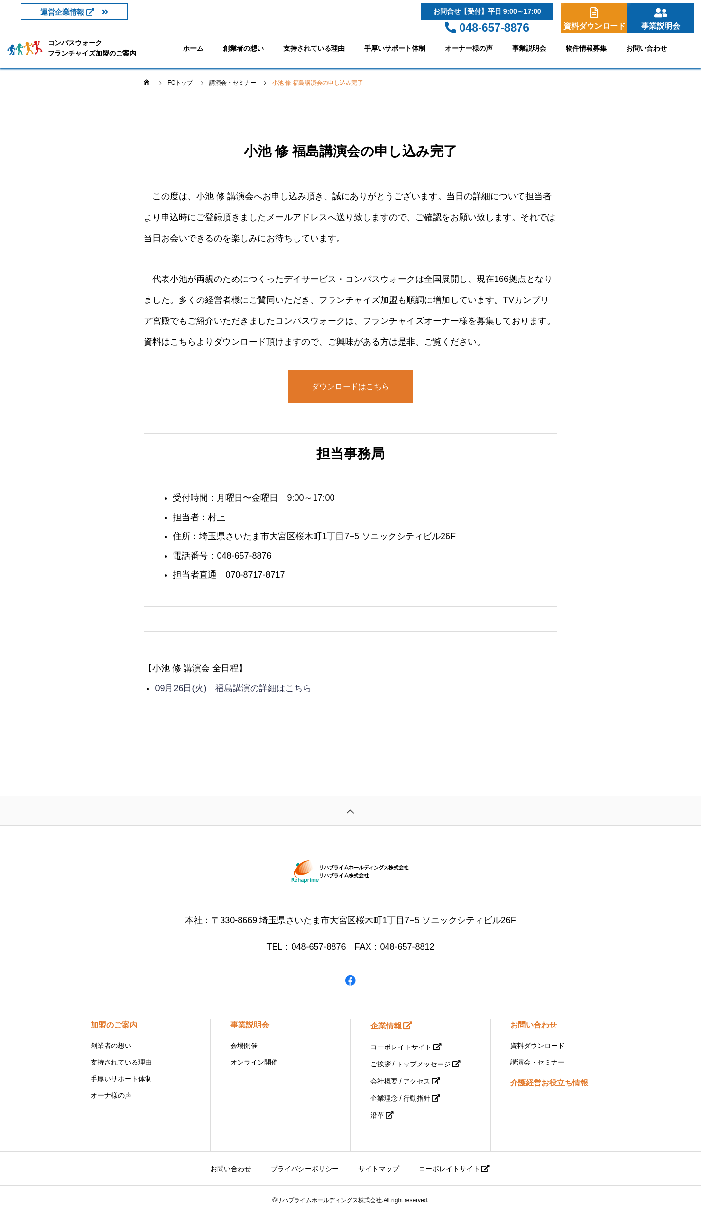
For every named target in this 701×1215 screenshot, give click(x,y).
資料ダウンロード (537, 1045)
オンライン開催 (254, 1062)
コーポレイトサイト (401, 1047)
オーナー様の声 (469, 48)
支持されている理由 (314, 48)
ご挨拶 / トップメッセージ (410, 1064)
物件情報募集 (586, 48)
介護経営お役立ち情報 (549, 1083)
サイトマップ (378, 1169)
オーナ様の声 (111, 1095)
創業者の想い (243, 48)
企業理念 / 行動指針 (400, 1098)
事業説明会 (529, 48)
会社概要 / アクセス (400, 1081)
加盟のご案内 (114, 1025)
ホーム (193, 48)
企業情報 (386, 1026)
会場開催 (244, 1045)
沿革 (377, 1115)
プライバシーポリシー (305, 1169)
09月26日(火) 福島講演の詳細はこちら (233, 688)
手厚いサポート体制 (394, 48)
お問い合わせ (646, 48)
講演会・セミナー (537, 1062)
